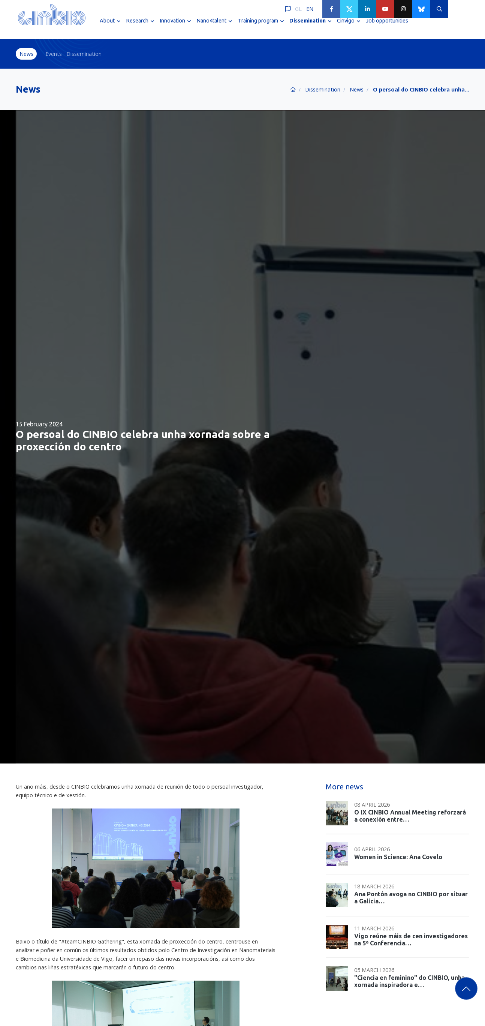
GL (298, 8)
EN (309, 8)
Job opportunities (387, 25)
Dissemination (84, 53)
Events (53, 53)
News (26, 53)
